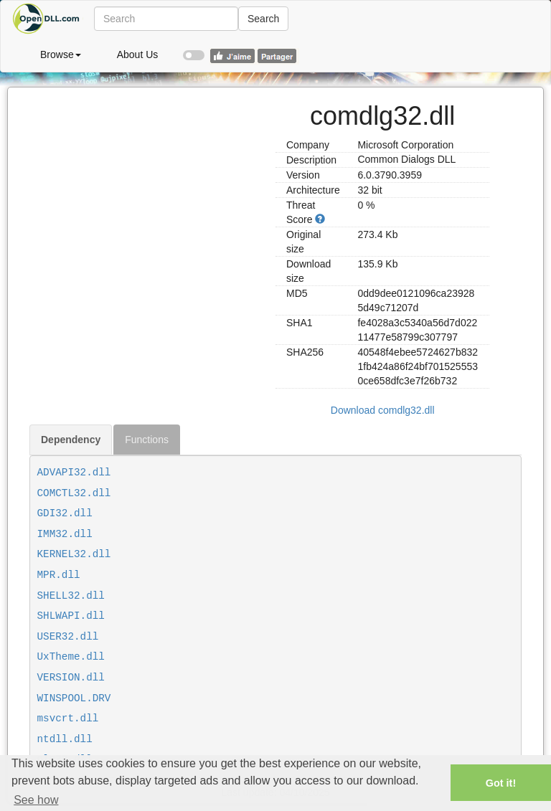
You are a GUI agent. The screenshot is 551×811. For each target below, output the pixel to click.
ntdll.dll (65, 739)
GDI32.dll (65, 513)
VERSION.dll (71, 677)
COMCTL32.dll (74, 493)
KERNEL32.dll (74, 554)
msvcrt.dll (68, 718)
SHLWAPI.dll (71, 616)
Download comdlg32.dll (383, 410)
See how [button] (36, 800)
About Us (138, 54)
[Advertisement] (147, 177)
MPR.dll (58, 575)
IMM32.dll (65, 534)
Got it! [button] (501, 783)
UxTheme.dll (71, 657)
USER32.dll (68, 636)
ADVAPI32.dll (74, 472)
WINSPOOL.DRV (74, 698)
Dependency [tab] (70, 439)
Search (263, 18)
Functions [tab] (147, 439)
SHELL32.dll (71, 596)
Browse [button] (60, 54)
